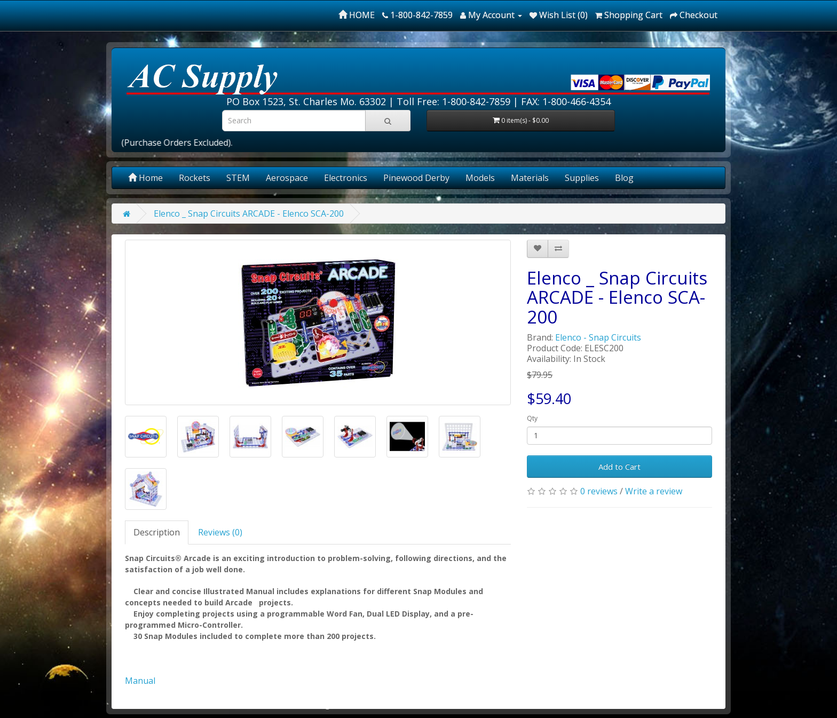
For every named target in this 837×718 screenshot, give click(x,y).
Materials (530, 178)
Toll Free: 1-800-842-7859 (453, 101)
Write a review (653, 491)
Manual (140, 681)
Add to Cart (619, 466)
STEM (238, 178)
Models (480, 178)
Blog (624, 178)
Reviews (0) (220, 532)
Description (156, 532)
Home (145, 178)
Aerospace (287, 178)
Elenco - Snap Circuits (598, 337)
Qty (532, 418)
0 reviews (599, 491)
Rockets (194, 178)
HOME (356, 15)
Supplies (582, 178)
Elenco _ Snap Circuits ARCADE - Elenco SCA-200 (249, 213)
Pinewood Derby (416, 178)
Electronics (345, 178)
